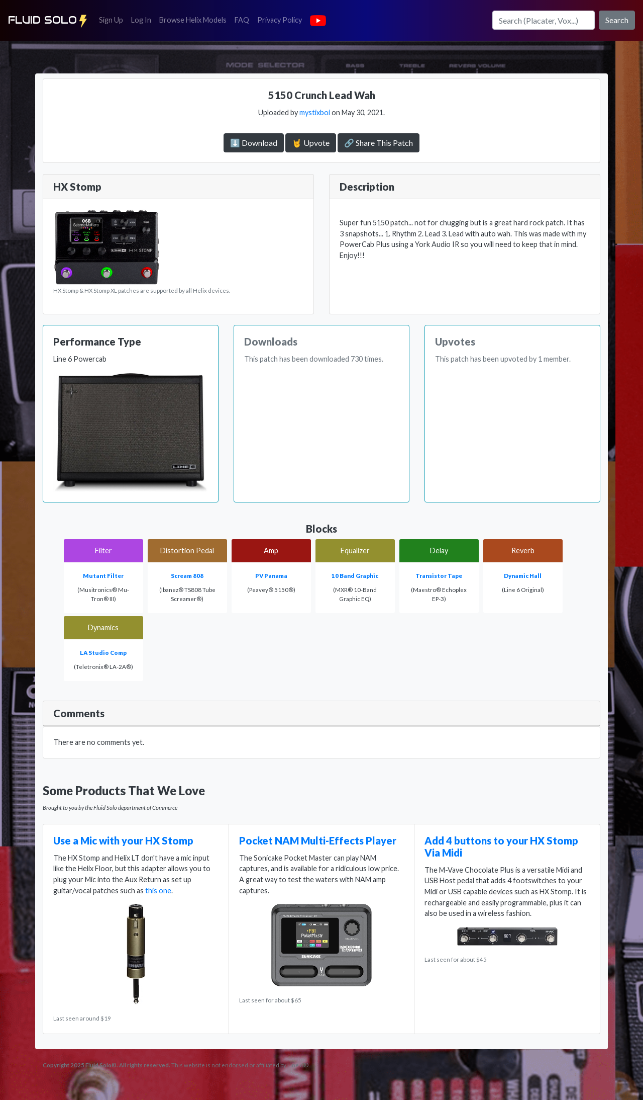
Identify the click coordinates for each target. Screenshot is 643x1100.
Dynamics (103, 627)
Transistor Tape (438, 575)
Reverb (522, 550)
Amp (271, 550)
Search (616, 20)
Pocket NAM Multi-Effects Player (317, 840)
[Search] (543, 20)
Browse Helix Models (193, 20)
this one (158, 890)
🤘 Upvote (311, 142)
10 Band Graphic (355, 575)
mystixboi (314, 112)
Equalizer (355, 550)
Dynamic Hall (523, 575)
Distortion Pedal (187, 550)
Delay (439, 550)
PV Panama (271, 575)
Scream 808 (187, 575)
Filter (103, 550)
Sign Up (113, 19)
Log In (143, 19)
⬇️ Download (253, 142)
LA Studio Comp (103, 652)
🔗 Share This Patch (378, 142)
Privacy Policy (281, 19)
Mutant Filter (103, 575)
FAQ (244, 19)
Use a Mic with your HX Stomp (123, 840)
